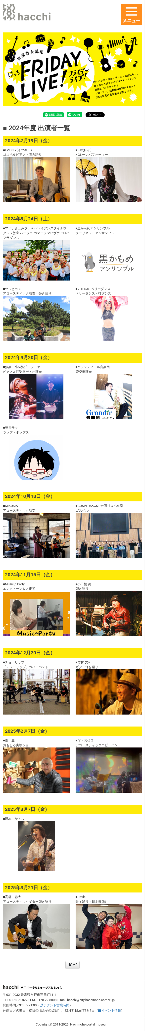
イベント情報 (109, 1010)
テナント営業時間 (54, 1005)
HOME (73, 965)
